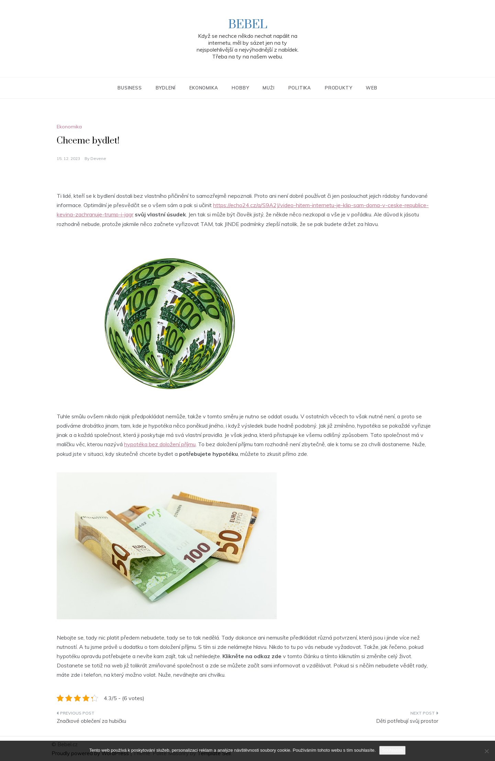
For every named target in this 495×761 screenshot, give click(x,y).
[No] (486, 751)
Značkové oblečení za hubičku (91, 721)
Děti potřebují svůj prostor (407, 721)
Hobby (240, 87)
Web (371, 87)
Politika (299, 87)
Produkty (338, 87)
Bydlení (166, 87)
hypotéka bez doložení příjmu (160, 444)
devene (98, 158)
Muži (268, 87)
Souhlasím (392, 750)
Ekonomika (203, 87)
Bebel (247, 24)
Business (130, 87)
